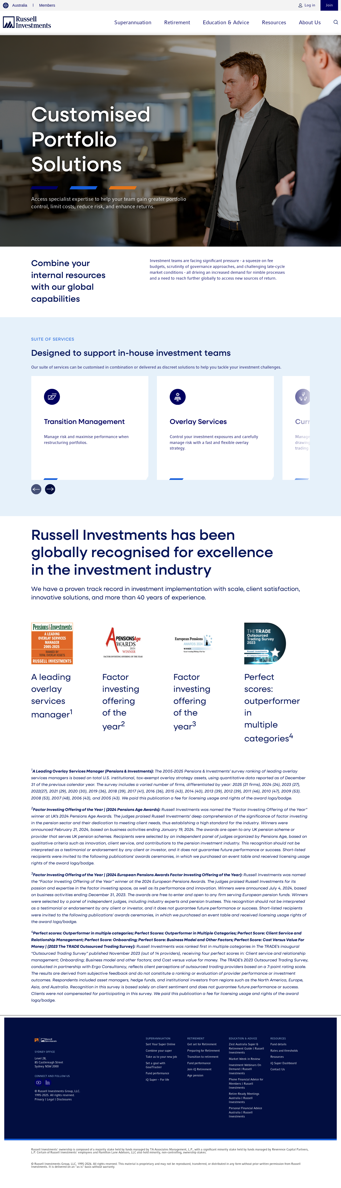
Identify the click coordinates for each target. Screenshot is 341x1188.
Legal (50, 1102)
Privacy (39, 1102)
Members (47, 5)
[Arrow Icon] (50, 492)
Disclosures (64, 1102)
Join (329, 5)
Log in (310, 5)
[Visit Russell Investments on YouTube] (39, 1085)
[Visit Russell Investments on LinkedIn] (47, 1085)
